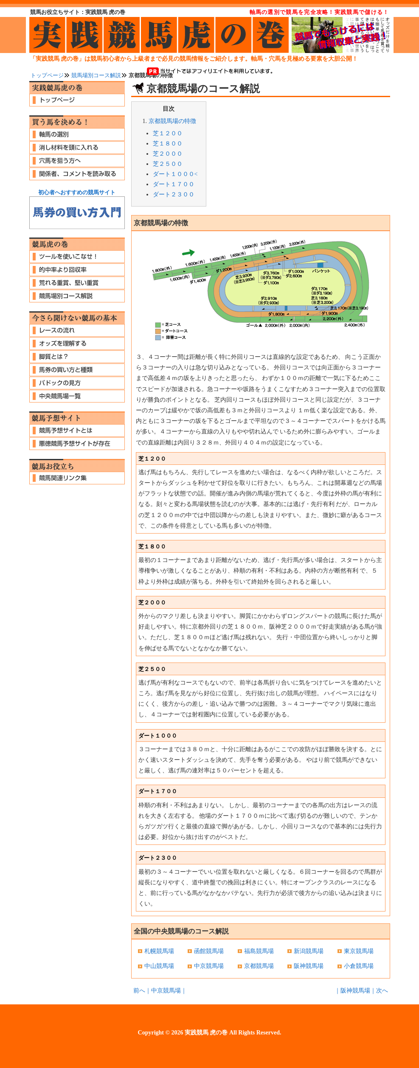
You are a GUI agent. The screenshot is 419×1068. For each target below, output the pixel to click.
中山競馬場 (159, 966)
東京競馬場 (359, 951)
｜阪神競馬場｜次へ (361, 990)
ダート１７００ (173, 184)
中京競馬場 (209, 966)
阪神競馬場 (308, 966)
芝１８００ (168, 143)
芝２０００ (168, 154)
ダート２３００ (173, 194)
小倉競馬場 (359, 966)
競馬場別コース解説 (96, 75)
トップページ (47, 75)
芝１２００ (168, 133)
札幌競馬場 (159, 951)
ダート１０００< (175, 174)
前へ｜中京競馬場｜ (160, 990)
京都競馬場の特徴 (172, 121)
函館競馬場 (209, 951)
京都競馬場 (259, 966)
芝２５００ (168, 164)
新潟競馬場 (308, 951)
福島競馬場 (259, 951)
